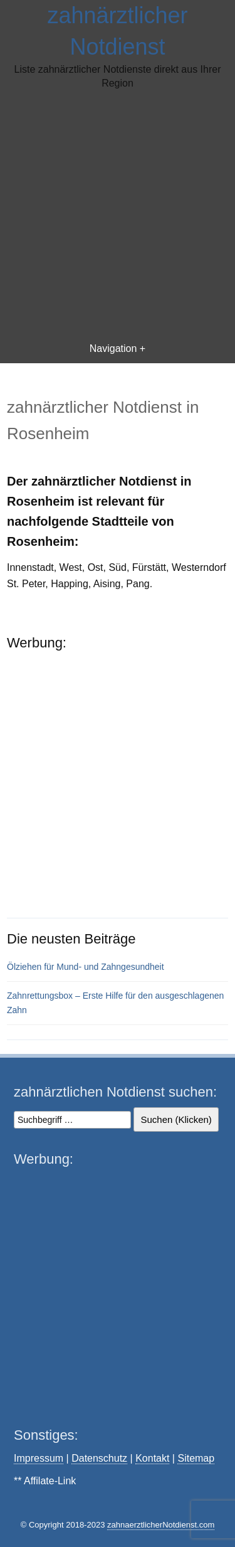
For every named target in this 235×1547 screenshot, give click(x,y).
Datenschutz (99, 1458)
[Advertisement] (117, 214)
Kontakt (152, 1458)
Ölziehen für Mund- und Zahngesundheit (85, 967)
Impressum (38, 1458)
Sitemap (195, 1458)
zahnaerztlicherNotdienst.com (160, 1524)
